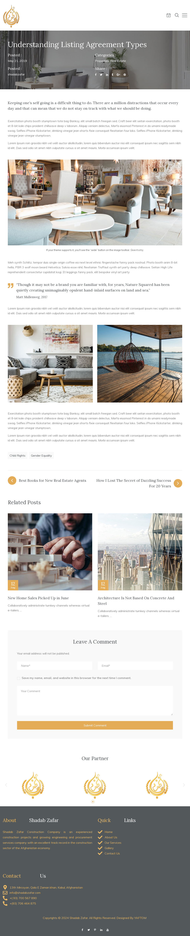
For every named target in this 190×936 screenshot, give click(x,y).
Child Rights (17, 455)
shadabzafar (16, 74)
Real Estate (118, 61)
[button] (6, 785)
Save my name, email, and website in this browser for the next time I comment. (76, 678)
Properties (102, 61)
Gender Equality (41, 455)
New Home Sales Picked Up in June (38, 598)
